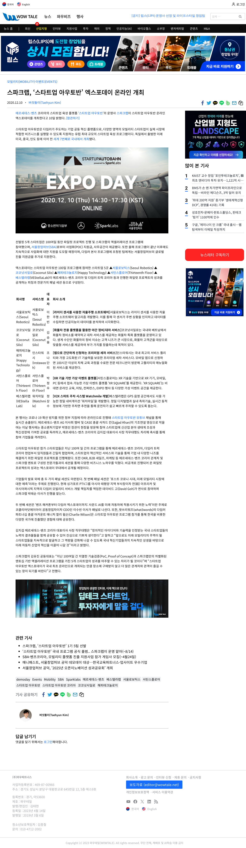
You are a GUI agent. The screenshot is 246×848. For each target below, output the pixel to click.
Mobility (50, 679)
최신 (27, 28)
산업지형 (41, 28)
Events (37, 679)
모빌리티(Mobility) (21, 81)
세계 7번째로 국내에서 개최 (71, 139)
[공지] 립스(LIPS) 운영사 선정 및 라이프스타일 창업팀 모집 (168, 15)
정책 (108, 28)
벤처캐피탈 (177, 28)
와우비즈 (64, 16)
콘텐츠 (194, 28)
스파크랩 (122, 113)
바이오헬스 (144, 28)
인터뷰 (57, 28)
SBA (61, 679)
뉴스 (47, 16)
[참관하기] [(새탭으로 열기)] (73, 118)
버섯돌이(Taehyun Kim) (45, 102)
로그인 (48, 741)
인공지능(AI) (124, 28)
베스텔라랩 (23, 277)
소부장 (161, 28)
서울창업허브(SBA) (44, 247)
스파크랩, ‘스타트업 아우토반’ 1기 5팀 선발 (54, 645)
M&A (207, 28)
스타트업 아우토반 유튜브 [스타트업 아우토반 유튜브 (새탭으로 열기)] (128, 417)
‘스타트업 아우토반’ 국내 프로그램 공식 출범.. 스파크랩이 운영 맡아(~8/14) (78, 651)
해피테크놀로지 (67, 272)
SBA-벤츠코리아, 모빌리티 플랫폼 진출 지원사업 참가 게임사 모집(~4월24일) (79, 656)
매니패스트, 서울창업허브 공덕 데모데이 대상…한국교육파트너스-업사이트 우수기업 (84, 662)
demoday (23, 679)
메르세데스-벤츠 (26, 113)
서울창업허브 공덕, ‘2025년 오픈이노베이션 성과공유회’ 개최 (68, 667)
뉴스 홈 (8, 28)
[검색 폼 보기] (241, 28)
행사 (79, 16)
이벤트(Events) (46, 81)
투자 (85, 28)
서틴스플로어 (119, 272)
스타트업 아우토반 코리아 (59, 685)
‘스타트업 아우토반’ (91, 113)
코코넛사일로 (24, 272)
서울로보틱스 (121, 267)
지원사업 (71, 28)
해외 (97, 28)
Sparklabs (73, 679)
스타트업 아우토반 (28, 685)
